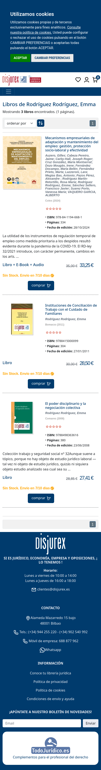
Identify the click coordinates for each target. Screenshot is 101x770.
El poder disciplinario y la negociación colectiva (65, 405)
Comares (50, 418)
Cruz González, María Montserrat (68, 162)
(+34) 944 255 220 (42, 632)
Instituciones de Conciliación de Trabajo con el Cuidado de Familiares (71, 309)
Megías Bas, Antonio (59, 175)
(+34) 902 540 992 (73, 632)
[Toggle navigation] (9, 91)
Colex (48, 200)
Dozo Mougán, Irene (59, 165)
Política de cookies (50, 690)
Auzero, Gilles (55, 155)
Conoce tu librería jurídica (50, 673)
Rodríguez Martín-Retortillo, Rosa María (66, 180)
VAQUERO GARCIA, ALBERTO (70, 193)
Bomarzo (50, 324)
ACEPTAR (20, 58)
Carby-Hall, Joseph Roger (73, 159)
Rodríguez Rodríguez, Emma (68, 183)
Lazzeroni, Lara (76, 172)
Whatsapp (50, 649)
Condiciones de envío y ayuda (50, 698)
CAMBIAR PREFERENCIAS (52, 58)
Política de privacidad (50, 681)
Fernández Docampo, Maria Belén (68, 167)
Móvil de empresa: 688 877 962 (53, 641)
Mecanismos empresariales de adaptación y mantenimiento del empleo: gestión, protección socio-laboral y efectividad (71, 144)
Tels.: (20, 632)
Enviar (91, 723)
